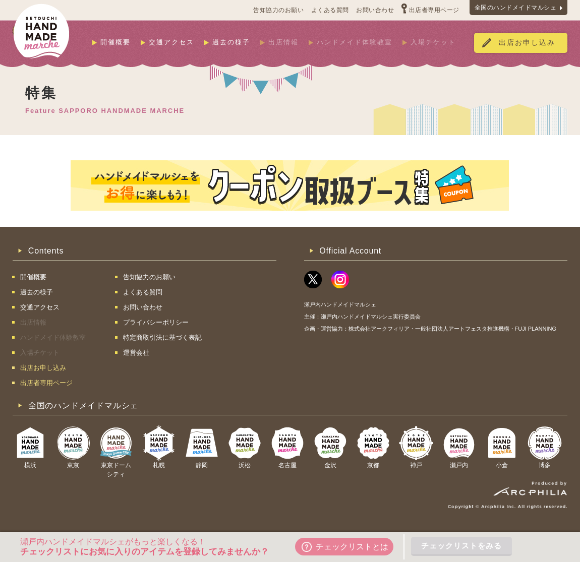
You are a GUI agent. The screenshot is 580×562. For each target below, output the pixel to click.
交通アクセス (171, 42)
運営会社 (136, 352)
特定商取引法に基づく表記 (162, 337)
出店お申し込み (527, 42)
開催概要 (115, 42)
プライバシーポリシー (156, 322)
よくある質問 (330, 10)
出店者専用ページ (434, 10)
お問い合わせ (375, 10)
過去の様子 (231, 42)
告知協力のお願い (278, 10)
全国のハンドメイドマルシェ (516, 7)
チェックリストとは (345, 547)
